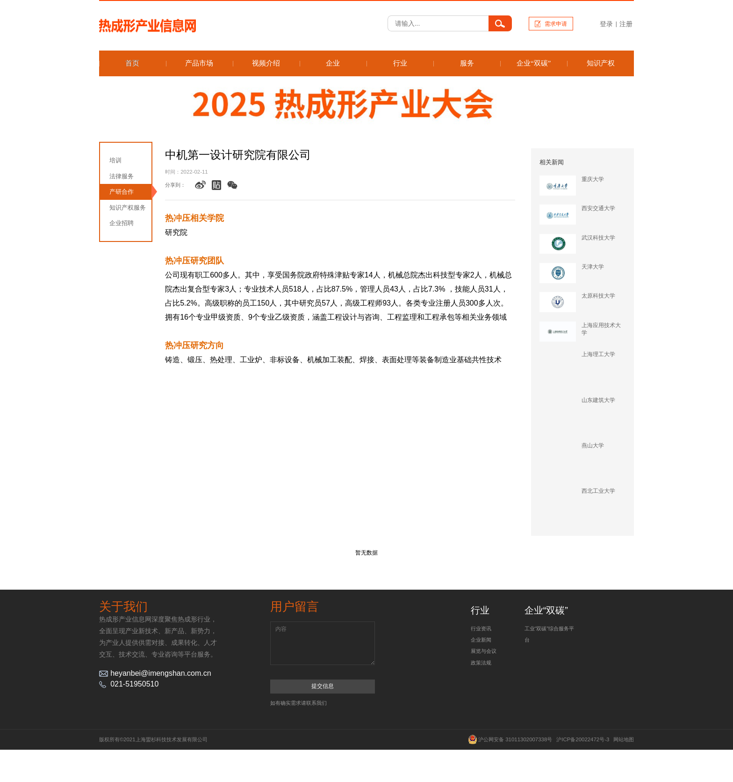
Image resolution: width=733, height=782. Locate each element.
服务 (467, 63)
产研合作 (121, 191)
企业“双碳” (534, 63)
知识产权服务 (127, 207)
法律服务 (121, 176)
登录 (606, 24)
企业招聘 (121, 223)
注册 (625, 24)
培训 (115, 160)
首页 (132, 63)
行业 (400, 63)
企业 (333, 63)
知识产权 (601, 63)
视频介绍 (266, 63)
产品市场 (199, 63)
